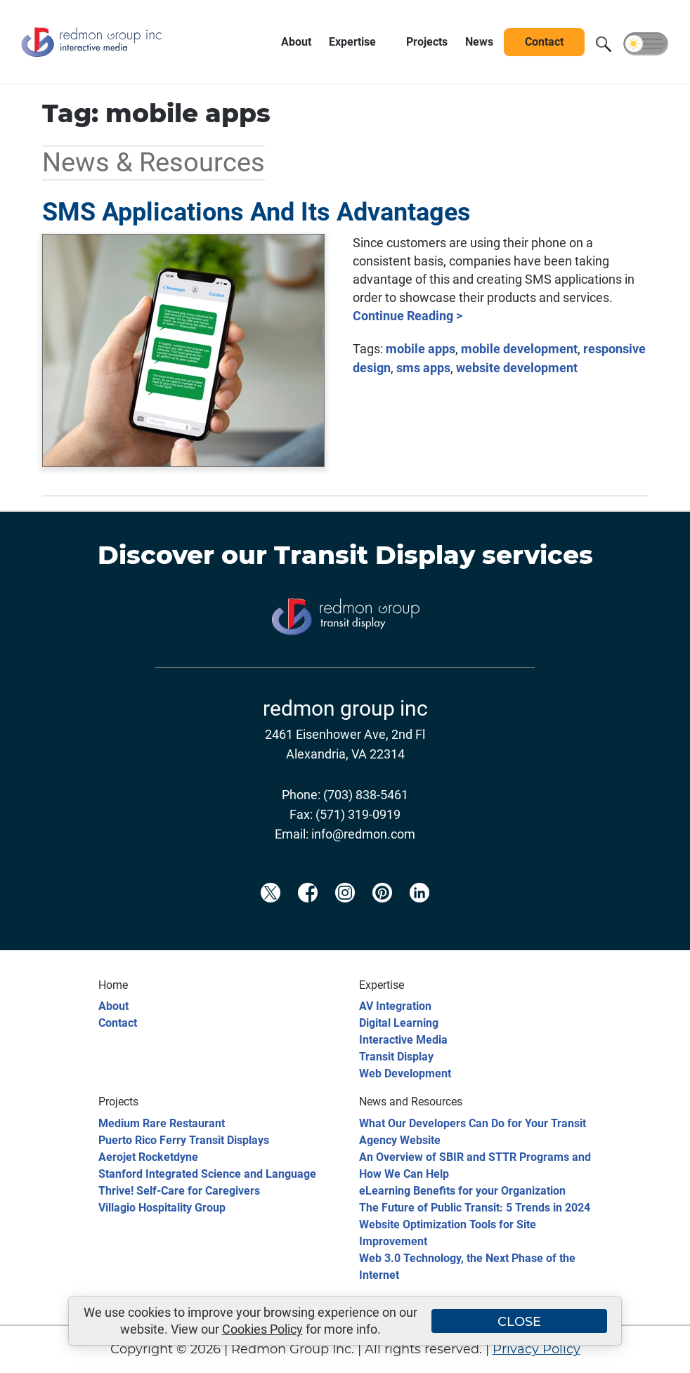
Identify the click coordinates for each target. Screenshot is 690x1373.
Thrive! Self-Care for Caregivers (179, 1190)
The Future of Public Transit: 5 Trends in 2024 (474, 1207)
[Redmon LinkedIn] (419, 916)
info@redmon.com (363, 834)
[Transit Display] (345, 657)
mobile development (519, 348)
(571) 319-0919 (358, 814)
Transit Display (374, 554)
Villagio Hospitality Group (162, 1207)
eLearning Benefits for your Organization (462, 1190)
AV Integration (395, 1006)
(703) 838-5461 (365, 794)
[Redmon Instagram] (345, 916)
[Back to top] (655, 1353)
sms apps (423, 367)
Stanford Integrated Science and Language (207, 1174)
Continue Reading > (407, 315)
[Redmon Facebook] (308, 916)
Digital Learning (398, 1023)
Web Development (405, 1073)
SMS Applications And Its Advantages (256, 212)
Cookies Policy (262, 1329)
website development (517, 367)
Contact (117, 1023)
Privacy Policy (536, 1349)
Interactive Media (403, 1039)
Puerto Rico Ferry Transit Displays (183, 1140)
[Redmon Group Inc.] (91, 59)
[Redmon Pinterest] (382, 916)
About (113, 1006)
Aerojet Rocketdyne (148, 1157)
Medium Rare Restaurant (161, 1123)
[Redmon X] (270, 916)
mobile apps (420, 348)
